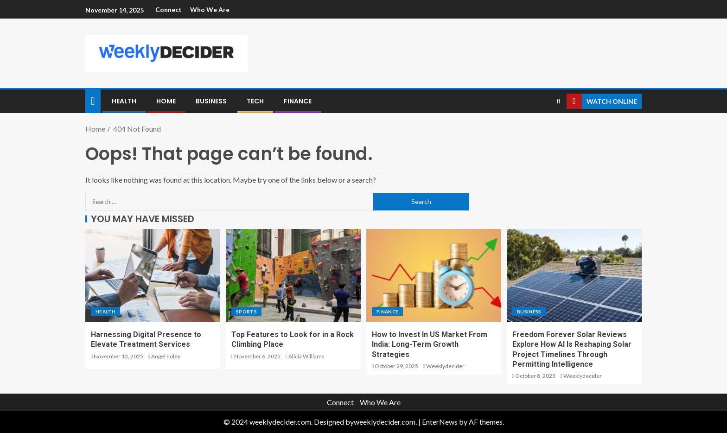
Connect (168, 9)
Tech (255, 101)
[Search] (558, 101)
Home (166, 101)
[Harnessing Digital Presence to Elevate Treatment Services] (152, 275)
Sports (246, 311)
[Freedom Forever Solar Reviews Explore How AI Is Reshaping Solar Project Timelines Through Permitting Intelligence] (574, 275)
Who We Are (210, 9)
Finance (298, 101)
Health (124, 101)
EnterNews (440, 421)
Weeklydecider (445, 366)
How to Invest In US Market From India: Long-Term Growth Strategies (429, 344)
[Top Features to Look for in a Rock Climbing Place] (293, 275)
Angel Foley (165, 356)
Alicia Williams (306, 356)
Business (211, 101)
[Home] (93, 100)
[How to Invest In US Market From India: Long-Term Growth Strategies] (433, 275)
